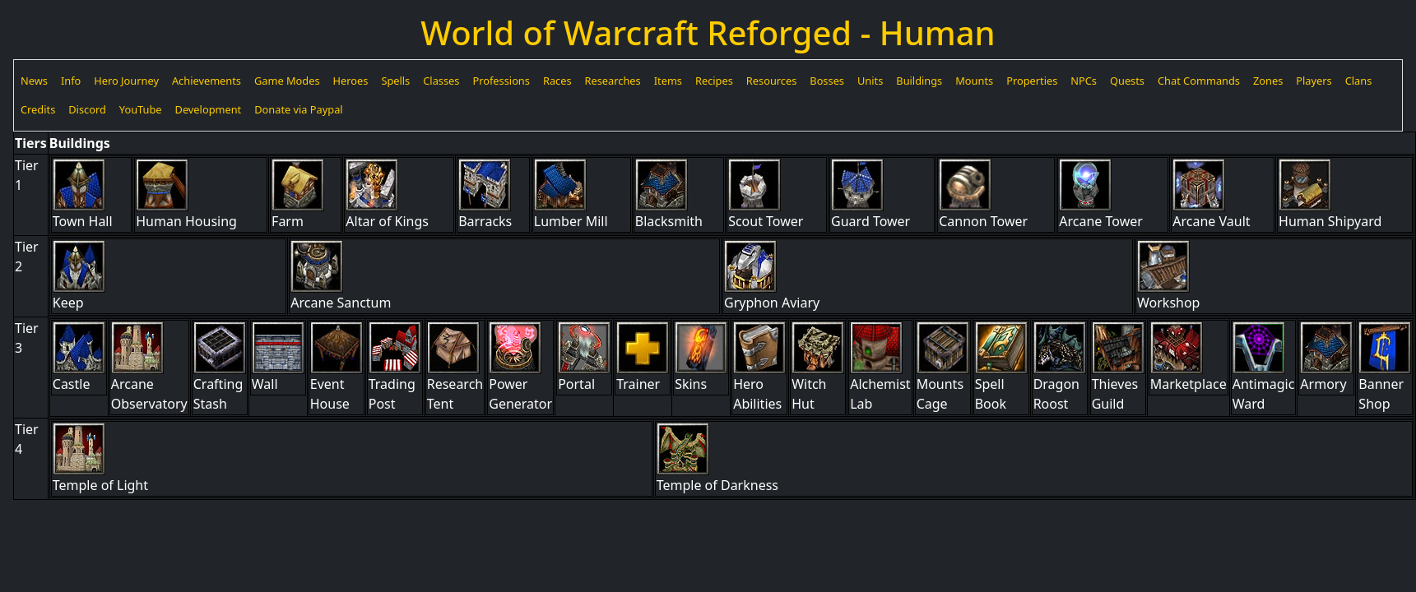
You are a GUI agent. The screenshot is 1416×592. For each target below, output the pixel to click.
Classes (441, 80)
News (34, 80)
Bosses (827, 80)
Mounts (974, 80)
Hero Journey (126, 80)
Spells (395, 80)
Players (1313, 80)
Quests (1127, 80)
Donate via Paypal (298, 109)
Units (870, 80)
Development (208, 109)
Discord (87, 109)
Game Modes (287, 80)
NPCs (1083, 80)
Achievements (206, 80)
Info (71, 80)
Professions (500, 80)
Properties (1031, 80)
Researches (613, 80)
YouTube (140, 109)
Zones (1268, 80)
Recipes (714, 80)
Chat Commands (1199, 80)
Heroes (351, 80)
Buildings (919, 80)
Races (557, 80)
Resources (771, 80)
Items (668, 80)
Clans (1358, 80)
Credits (38, 109)
